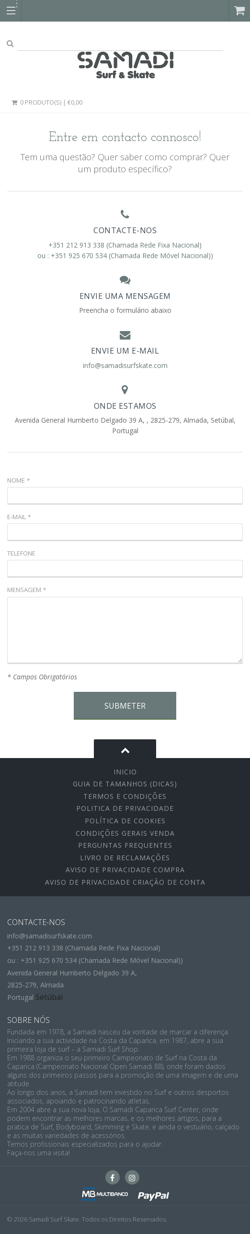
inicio (125, 771)
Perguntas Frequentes (125, 845)
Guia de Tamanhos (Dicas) (125, 783)
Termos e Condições (125, 796)
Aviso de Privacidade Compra (125, 869)
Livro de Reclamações (125, 857)
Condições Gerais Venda (125, 833)
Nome (18, 480)
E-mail (19, 516)
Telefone (21, 553)
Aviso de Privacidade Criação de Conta (125, 882)
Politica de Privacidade (125, 808)
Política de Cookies (125, 820)
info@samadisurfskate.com (125, 365)
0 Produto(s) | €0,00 (46, 102)
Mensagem (26, 589)
